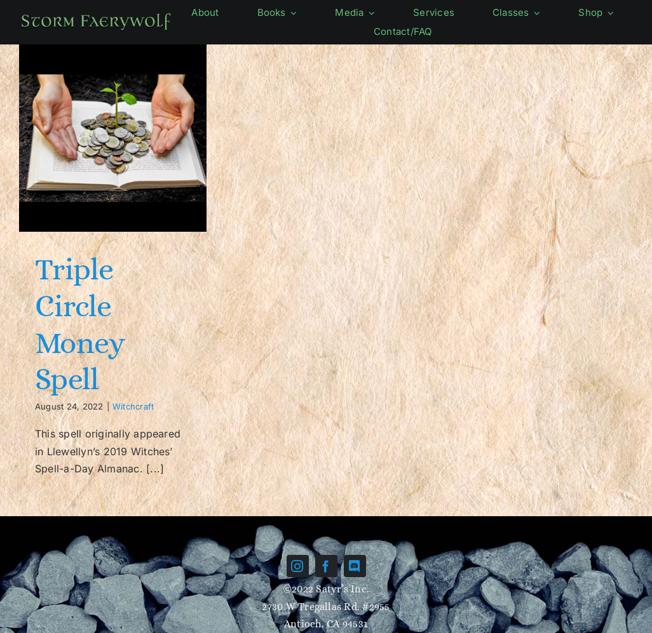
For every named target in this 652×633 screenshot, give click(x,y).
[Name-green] (96, 16)
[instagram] (298, 566)
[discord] (355, 566)
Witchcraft (133, 406)
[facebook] (326, 566)
